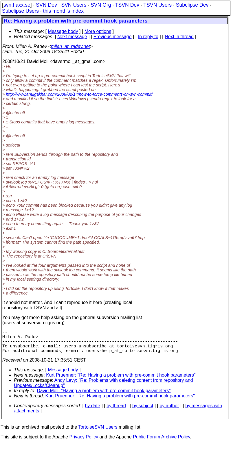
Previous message (113, 36)
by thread (116, 411)
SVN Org (101, 5)
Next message (72, 36)
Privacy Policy (83, 442)
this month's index (63, 11)
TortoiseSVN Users (97, 432)
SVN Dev (46, 5)
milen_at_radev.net (70, 46)
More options (98, 31)
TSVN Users (157, 5)
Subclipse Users (20, 11)
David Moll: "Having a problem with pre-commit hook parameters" (103, 396)
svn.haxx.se (16, 5)
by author (169, 411)
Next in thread (179, 36)
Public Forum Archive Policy (161, 442)
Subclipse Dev (192, 5)
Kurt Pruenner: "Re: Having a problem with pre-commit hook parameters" (120, 380)
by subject (142, 411)
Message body (63, 31)
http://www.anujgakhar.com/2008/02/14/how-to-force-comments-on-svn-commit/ (79, 94)
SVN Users (73, 5)
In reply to (148, 36)
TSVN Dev (127, 5)
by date (92, 411)
